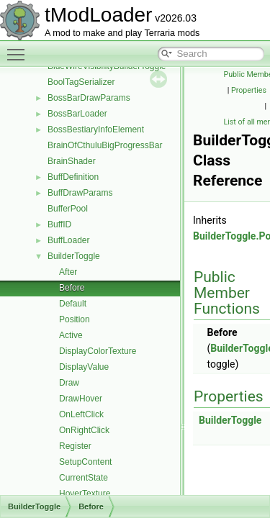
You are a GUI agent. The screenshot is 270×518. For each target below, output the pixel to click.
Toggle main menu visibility (19, 48)
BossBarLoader (77, 114)
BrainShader (72, 161)
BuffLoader (69, 240)
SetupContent (85, 462)
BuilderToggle (74, 256)
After (68, 272)
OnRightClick (84, 430)
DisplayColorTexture (97, 351)
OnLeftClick (81, 414)
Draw (69, 383)
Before (71, 288)
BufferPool (68, 209)
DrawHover (80, 399)
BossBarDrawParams (89, 98)
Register (75, 446)
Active (71, 335)
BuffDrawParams (80, 193)
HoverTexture (84, 494)
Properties (248, 90)
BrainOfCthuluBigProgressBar (105, 145)
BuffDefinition (73, 177)
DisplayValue (84, 367)
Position (74, 319)
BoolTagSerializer (81, 82)
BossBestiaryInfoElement (96, 129)
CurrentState (83, 478)
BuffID (59, 224)
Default (72, 304)
